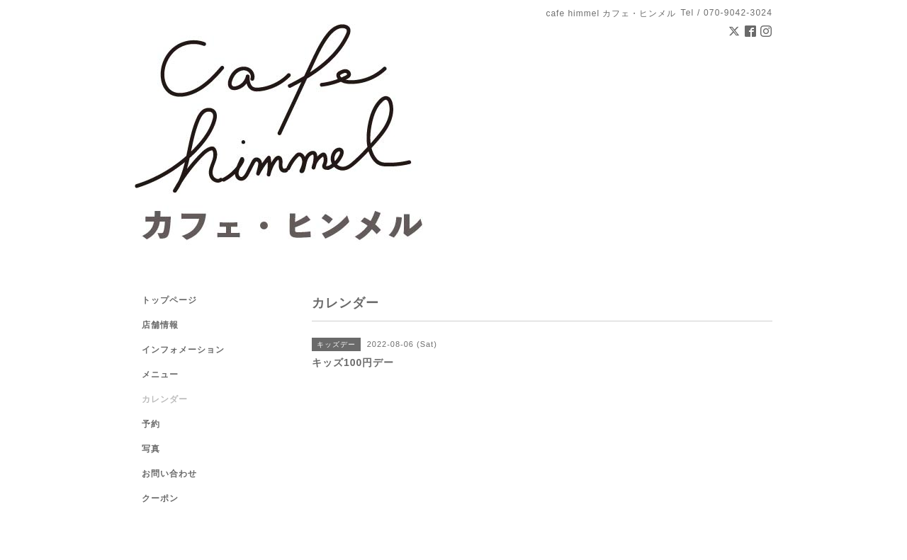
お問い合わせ (169, 474)
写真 (151, 449)
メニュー (160, 374)
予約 (151, 424)
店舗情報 (160, 325)
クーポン (160, 498)
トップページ (169, 300)
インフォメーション (183, 350)
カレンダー (165, 399)
